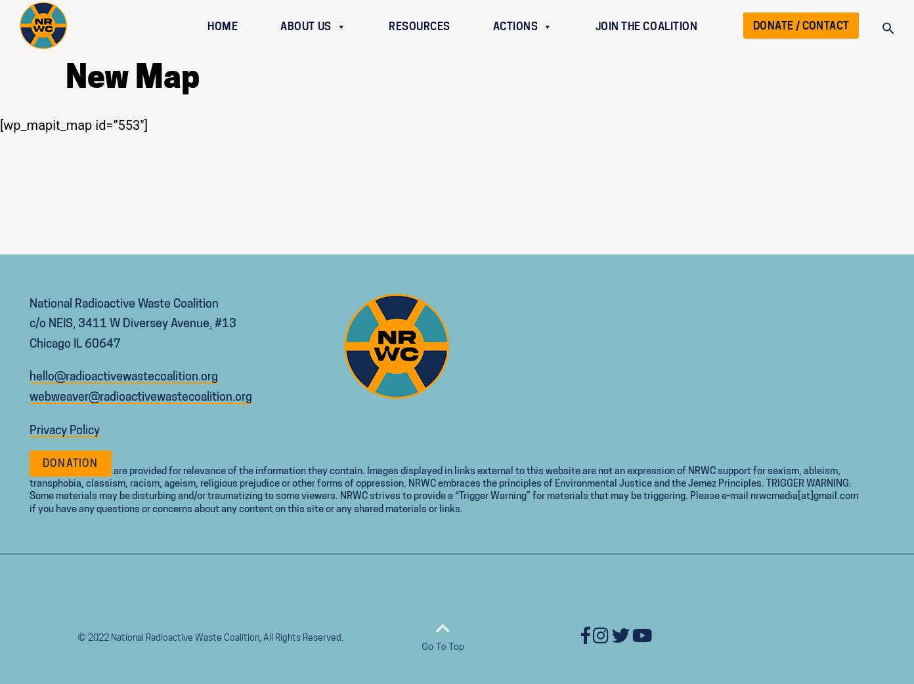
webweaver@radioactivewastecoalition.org (141, 396)
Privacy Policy (65, 430)
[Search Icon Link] (888, 31)
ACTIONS (523, 26)
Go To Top (443, 636)
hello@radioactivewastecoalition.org (124, 376)
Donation (70, 463)
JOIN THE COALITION (647, 26)
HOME (222, 26)
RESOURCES (419, 26)
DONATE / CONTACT (801, 26)
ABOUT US (313, 26)
